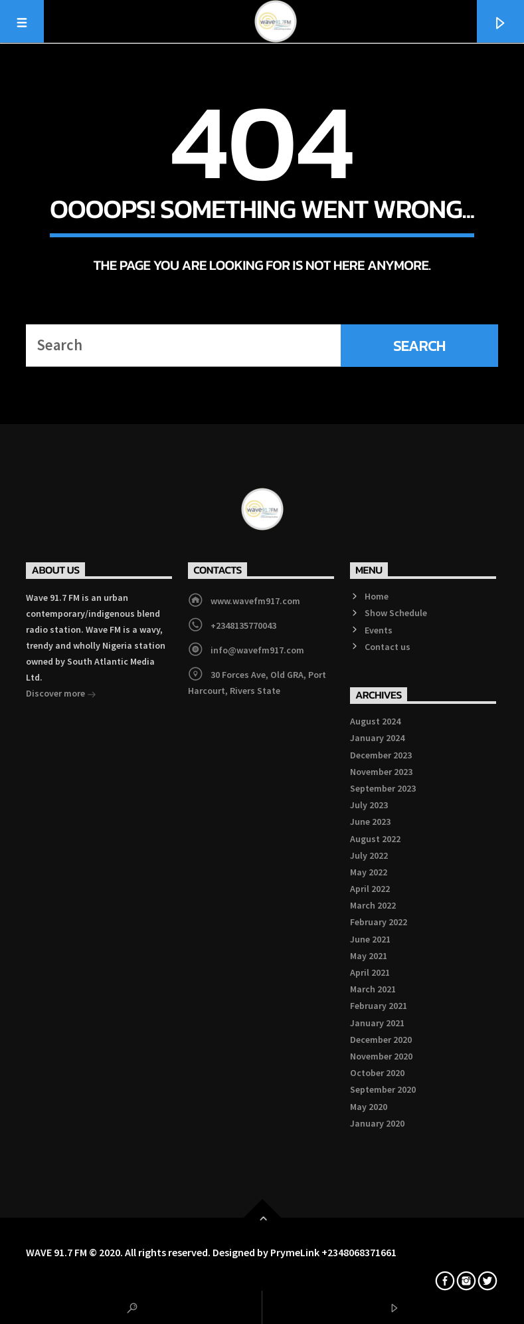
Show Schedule (396, 613)
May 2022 (368, 872)
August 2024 (375, 721)
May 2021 (368, 956)
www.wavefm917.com (255, 601)
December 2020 (381, 1040)
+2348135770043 (243, 625)
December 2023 (381, 755)
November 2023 (381, 772)
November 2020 (381, 1056)
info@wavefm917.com (257, 650)
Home (377, 596)
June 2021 (370, 939)
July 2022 (369, 855)
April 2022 (370, 889)
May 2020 (368, 1107)
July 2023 (369, 805)
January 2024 (377, 738)
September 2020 (383, 1089)
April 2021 (370, 972)
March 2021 (373, 989)
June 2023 (370, 822)
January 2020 (377, 1123)
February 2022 (378, 922)
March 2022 (373, 905)
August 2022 (375, 839)
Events (379, 630)
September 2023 (383, 788)
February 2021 (378, 1006)
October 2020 (377, 1073)
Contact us (387, 647)
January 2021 (377, 1023)
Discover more (61, 694)
